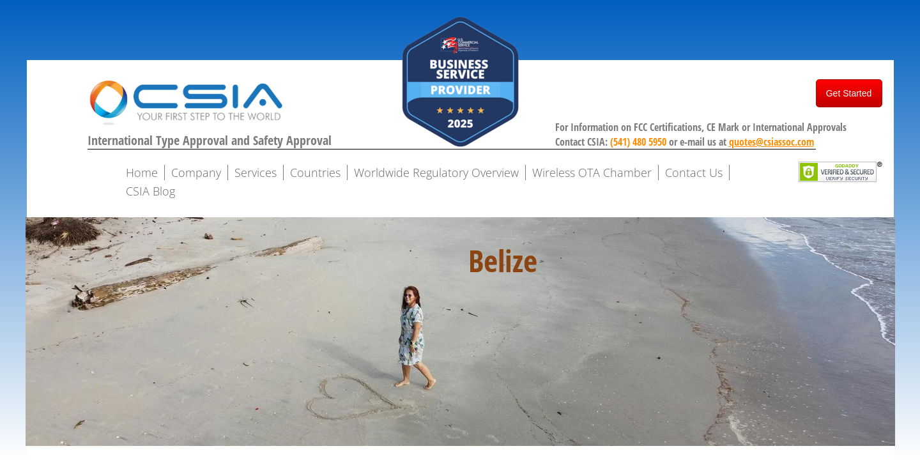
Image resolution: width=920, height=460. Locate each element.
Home (142, 172)
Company (196, 172)
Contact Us (694, 172)
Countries (315, 172)
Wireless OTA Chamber (592, 172)
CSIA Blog (150, 191)
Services (255, 172)
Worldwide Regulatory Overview (436, 172)
